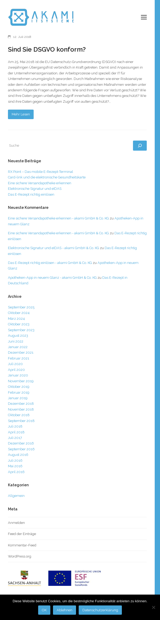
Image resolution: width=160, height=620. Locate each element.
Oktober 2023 (18, 324)
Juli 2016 (15, 460)
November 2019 (21, 381)
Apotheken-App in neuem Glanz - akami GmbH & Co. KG (52, 278)
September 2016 (21, 449)
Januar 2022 (18, 347)
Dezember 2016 (21, 443)
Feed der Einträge (22, 534)
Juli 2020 (15, 364)
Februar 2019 (18, 392)
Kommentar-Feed (22, 545)
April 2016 (16, 472)
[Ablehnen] (153, 607)
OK (44, 610)
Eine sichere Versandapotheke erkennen (39, 183)
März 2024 (16, 319)
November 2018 (21, 409)
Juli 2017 (15, 438)
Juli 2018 (15, 426)
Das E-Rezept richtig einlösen (31, 194)
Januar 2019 (18, 398)
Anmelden (16, 523)
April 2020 (16, 370)
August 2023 (18, 336)
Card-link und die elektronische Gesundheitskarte (47, 177)
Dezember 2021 (20, 352)
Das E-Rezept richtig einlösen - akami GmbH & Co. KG (50, 263)
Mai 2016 (15, 466)
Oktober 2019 (18, 387)
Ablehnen (64, 610)
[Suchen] (140, 146)
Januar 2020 (18, 375)
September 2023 (21, 330)
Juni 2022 (15, 341)
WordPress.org (19, 556)
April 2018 (16, 432)
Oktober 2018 (19, 415)
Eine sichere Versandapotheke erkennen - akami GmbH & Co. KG (58, 218)
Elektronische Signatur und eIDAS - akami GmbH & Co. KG (53, 248)
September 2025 (21, 307)
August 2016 (18, 455)
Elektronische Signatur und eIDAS (34, 189)
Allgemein (16, 496)
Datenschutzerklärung (100, 610)
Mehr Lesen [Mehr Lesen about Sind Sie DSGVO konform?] (21, 114)
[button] (144, 17)
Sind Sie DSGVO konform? (47, 49)
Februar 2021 (18, 358)
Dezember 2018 (21, 404)
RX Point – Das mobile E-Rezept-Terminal (40, 172)
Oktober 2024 (19, 313)
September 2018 (21, 421)
